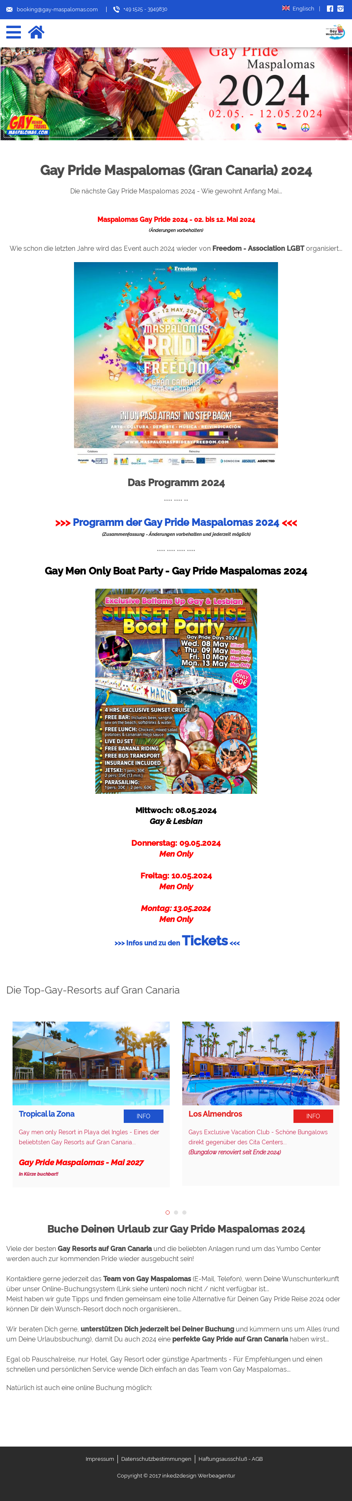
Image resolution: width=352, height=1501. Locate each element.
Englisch (301, 9)
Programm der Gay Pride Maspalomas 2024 (176, 522)
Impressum (100, 1459)
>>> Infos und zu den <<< (177, 943)
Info (143, 1116)
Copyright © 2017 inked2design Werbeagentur (176, 1476)
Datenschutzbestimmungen (156, 1459)
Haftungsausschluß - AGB (231, 1459)
